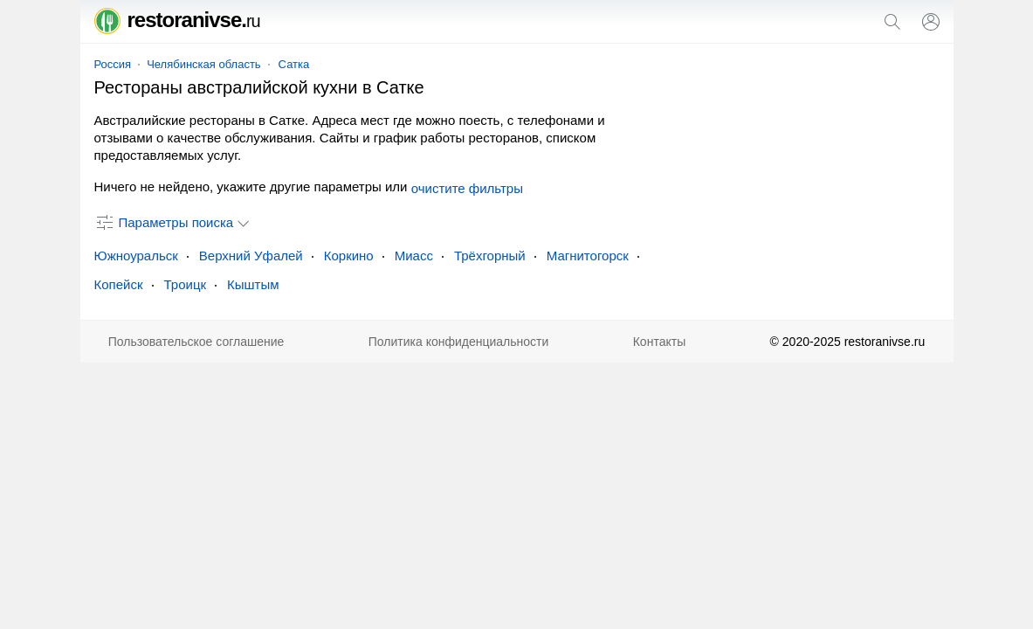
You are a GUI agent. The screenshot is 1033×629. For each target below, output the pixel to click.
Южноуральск (136, 255)
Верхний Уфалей (251, 255)
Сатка (294, 64)
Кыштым (253, 284)
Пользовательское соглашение (196, 342)
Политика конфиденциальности (458, 342)
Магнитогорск (588, 255)
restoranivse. (177, 19)
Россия (113, 64)
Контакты (659, 342)
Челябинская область (203, 64)
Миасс (414, 255)
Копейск (118, 284)
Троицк (185, 284)
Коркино (349, 255)
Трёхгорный (490, 255)
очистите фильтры (467, 188)
